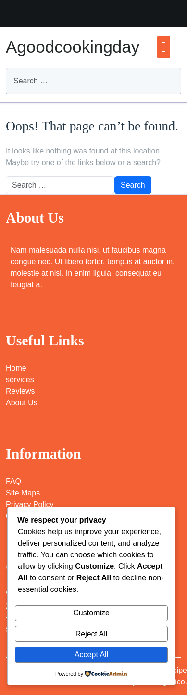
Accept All (91, 654)
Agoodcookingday (72, 46)
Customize (91, 613)
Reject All (91, 634)
